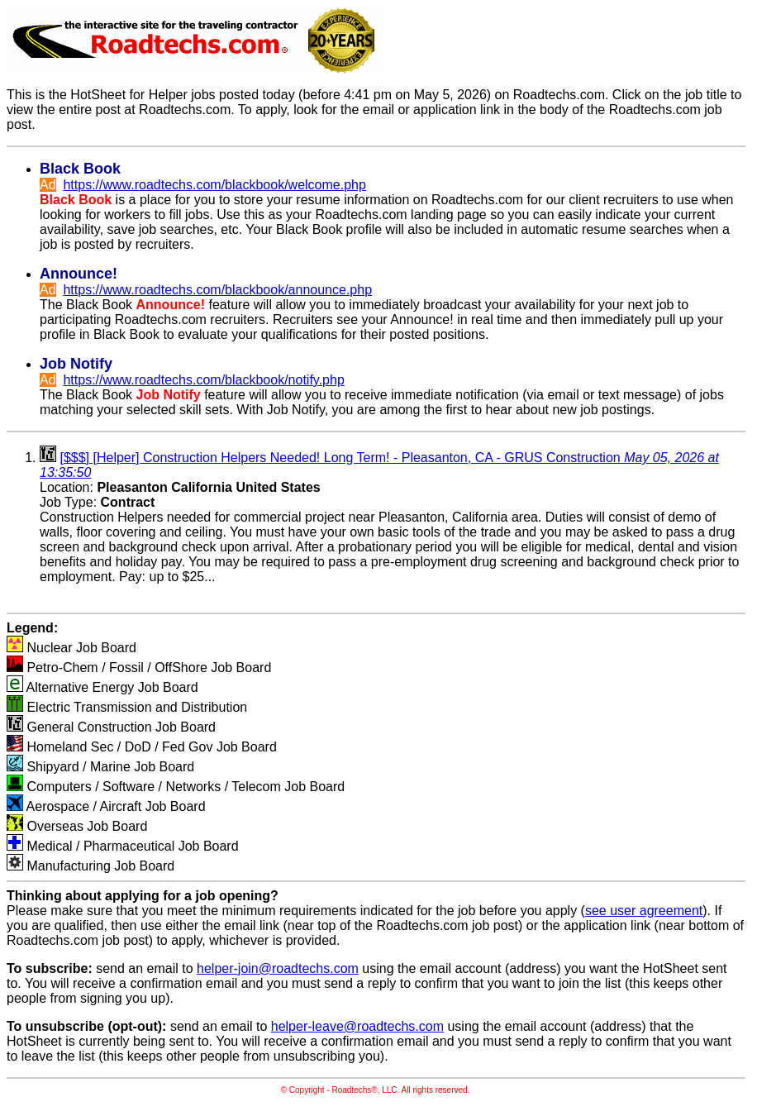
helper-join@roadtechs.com (278, 968)
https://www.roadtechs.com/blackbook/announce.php (217, 290)
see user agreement (643, 911)
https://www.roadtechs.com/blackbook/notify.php (203, 380)
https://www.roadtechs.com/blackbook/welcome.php (214, 185)
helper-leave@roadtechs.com (357, 1026)
